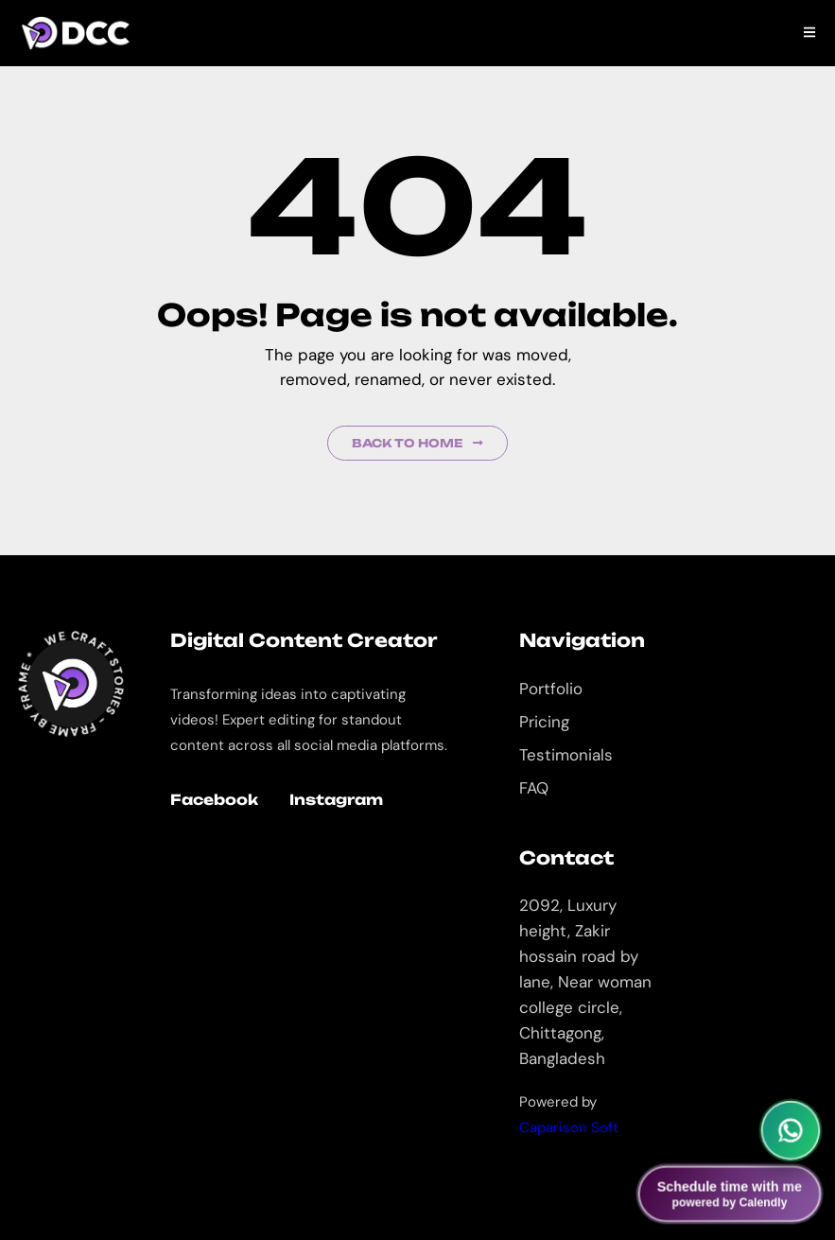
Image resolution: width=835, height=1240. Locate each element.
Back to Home (417, 443)
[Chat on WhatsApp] (790, 1130)
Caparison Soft (568, 1127)
